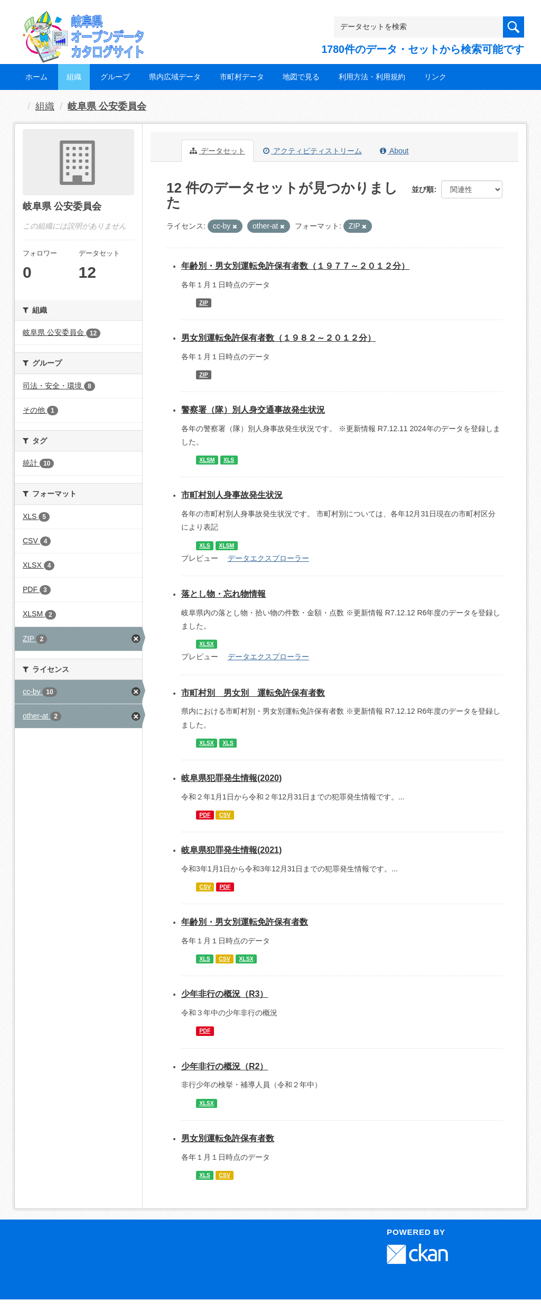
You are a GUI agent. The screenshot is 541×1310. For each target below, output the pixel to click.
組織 (74, 76)
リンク (435, 76)
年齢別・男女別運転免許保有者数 (244, 921)
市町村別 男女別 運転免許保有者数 (253, 692)
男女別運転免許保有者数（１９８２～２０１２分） (278, 337)
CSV (225, 815)
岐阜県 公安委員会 (107, 106)
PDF (204, 815)
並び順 (423, 189)
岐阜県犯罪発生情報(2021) (231, 849)
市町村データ (242, 76)
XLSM (206, 460)
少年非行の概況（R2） (224, 1066)
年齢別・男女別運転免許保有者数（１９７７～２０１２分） (295, 265)
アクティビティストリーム (312, 151)
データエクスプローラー (268, 558)
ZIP (203, 302)
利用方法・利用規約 (372, 76)
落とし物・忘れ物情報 (223, 593)
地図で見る (301, 76)
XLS (228, 460)
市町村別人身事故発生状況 (232, 494)
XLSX (206, 644)
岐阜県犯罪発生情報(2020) (231, 778)
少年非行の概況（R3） (224, 993)
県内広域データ (175, 76)
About (394, 151)
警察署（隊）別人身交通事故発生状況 (253, 409)
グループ (115, 76)
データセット (217, 151)
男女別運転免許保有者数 (227, 1138)
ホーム (36, 76)
